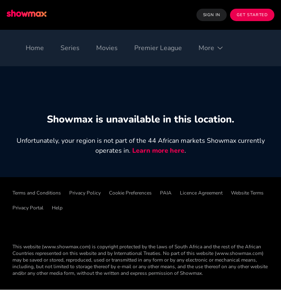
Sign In (211, 15)
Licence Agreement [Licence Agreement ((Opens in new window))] (201, 193)
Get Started (252, 15)
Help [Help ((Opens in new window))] (57, 207)
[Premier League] (158, 48)
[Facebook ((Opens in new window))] (19, 226)
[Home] (35, 48)
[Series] (70, 48)
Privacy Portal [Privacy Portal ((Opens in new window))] (28, 207)
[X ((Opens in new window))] (83, 226)
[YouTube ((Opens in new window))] (126, 226)
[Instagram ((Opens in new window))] (105, 226)
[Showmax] (27, 15)
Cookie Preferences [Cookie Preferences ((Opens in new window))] (130, 193)
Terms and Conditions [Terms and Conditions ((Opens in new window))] (36, 193)
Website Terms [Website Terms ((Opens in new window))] (247, 193)
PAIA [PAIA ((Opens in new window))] (166, 193)
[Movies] (107, 48)
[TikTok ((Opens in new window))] (40, 226)
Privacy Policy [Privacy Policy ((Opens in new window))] (85, 193)
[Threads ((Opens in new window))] (62, 226)
